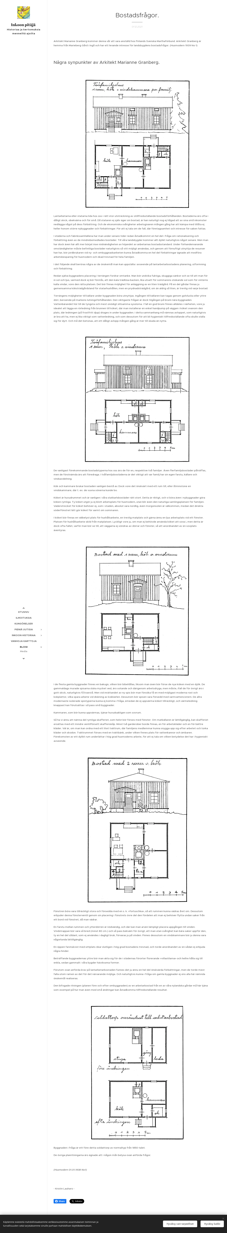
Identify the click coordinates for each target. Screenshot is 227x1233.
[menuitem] (23, 612)
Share (60, 1201)
